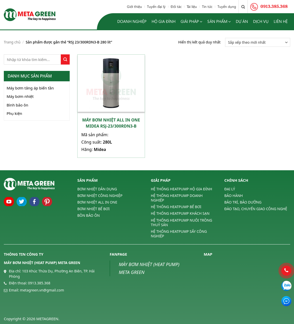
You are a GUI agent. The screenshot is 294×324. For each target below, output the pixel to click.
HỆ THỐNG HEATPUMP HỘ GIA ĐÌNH (181, 189)
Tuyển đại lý (156, 6)
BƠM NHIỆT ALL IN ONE (97, 202)
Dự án (242, 21)
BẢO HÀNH (233, 195)
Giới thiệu (134, 6)
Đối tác (176, 6)
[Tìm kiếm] (243, 6)
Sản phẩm (219, 21)
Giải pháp (191, 21)
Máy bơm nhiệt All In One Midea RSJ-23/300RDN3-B (111, 123)
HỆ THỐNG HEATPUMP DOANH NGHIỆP (177, 198)
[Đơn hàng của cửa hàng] (257, 42)
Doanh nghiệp (131, 21)
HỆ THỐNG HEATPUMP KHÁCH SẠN (180, 213)
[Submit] (65, 59)
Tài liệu (192, 6)
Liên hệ (281, 21)
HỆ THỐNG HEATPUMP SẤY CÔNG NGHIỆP (179, 233)
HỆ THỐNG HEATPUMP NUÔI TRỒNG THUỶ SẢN (181, 222)
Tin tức (207, 6)
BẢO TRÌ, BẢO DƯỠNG (242, 202)
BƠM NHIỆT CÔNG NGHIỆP (100, 195)
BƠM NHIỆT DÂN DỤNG (97, 189)
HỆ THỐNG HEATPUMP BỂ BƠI (176, 206)
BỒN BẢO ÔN (88, 215)
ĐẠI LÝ (229, 189)
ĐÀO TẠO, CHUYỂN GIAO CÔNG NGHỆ (255, 208)
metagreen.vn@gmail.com (42, 290)
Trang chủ (12, 42)
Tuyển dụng (226, 6)
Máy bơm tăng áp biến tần (30, 87)
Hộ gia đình (163, 21)
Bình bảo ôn (17, 104)
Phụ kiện (14, 113)
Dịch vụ (261, 21)
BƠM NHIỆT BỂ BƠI (93, 208)
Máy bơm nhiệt (20, 96)
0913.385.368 (39, 283)
